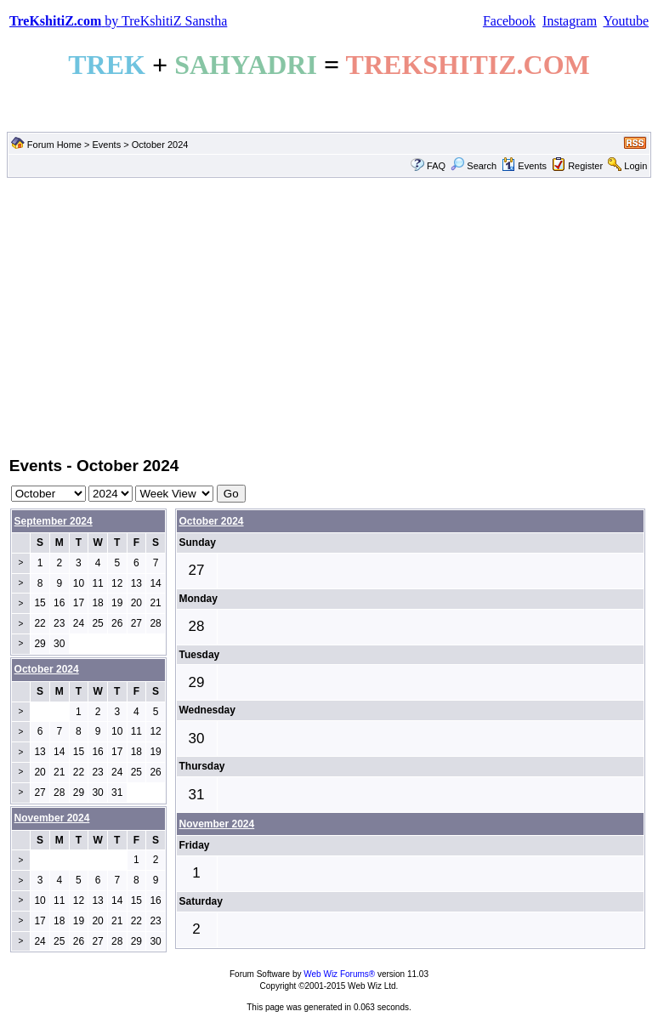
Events (107, 144)
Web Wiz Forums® (339, 974)
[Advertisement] (329, 315)
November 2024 (217, 824)
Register (585, 166)
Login (635, 166)
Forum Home (54, 144)
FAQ (436, 166)
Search (473, 166)
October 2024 (211, 521)
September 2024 (53, 521)
